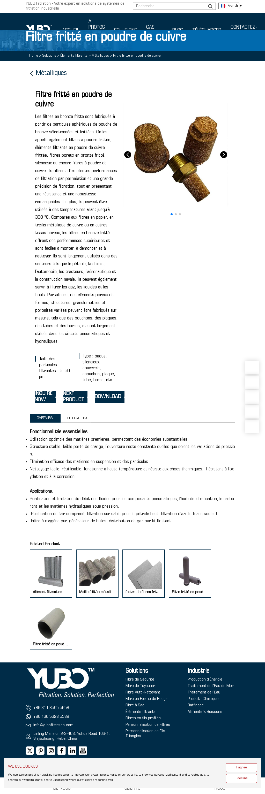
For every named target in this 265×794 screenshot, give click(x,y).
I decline (241, 778)
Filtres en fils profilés (143, 718)
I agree (241, 767)
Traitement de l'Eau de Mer (210, 686)
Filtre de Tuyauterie (142, 686)
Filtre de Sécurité (140, 679)
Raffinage (196, 705)
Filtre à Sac (135, 705)
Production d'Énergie (205, 679)
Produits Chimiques (204, 699)
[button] (172, 214)
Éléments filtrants (141, 712)
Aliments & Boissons (205, 712)
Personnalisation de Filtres (148, 725)
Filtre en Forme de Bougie (147, 699)
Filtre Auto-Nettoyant (143, 692)
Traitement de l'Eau (204, 692)
